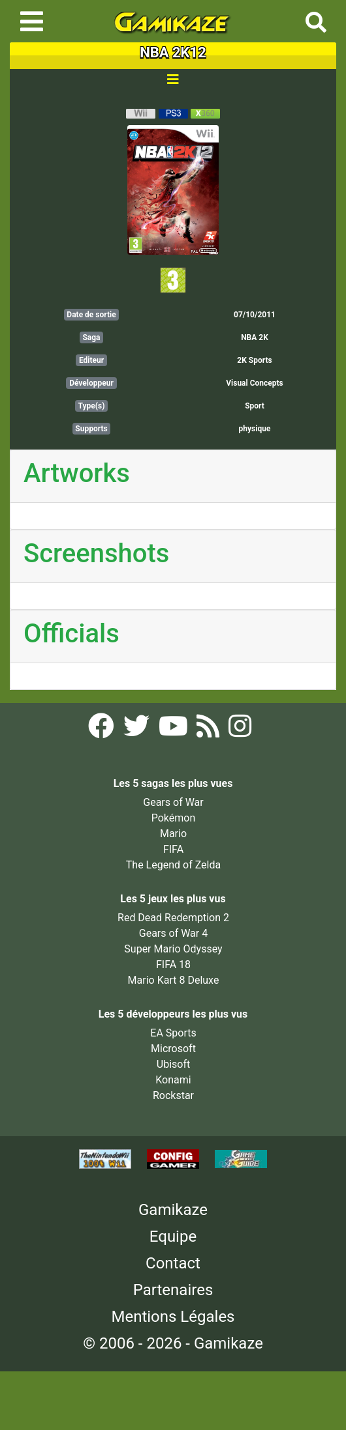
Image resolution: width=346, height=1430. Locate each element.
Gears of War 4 (173, 933)
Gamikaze (173, 1210)
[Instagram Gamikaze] (239, 730)
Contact (173, 1263)
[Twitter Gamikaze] (137, 730)
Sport (254, 405)
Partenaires (173, 1290)
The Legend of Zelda (173, 865)
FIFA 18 (173, 964)
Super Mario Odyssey (173, 949)
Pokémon (173, 818)
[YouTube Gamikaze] (175, 730)
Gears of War (173, 802)
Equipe (173, 1236)
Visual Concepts (254, 383)
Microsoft (173, 1048)
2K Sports (254, 360)
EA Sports (173, 1033)
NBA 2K (254, 337)
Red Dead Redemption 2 (173, 917)
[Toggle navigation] (31, 21)
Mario (173, 833)
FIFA (173, 849)
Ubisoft (173, 1064)
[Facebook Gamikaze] (102, 730)
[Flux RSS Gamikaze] (209, 730)
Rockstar (173, 1095)
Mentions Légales (172, 1317)
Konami (173, 1080)
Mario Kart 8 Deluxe (173, 980)
